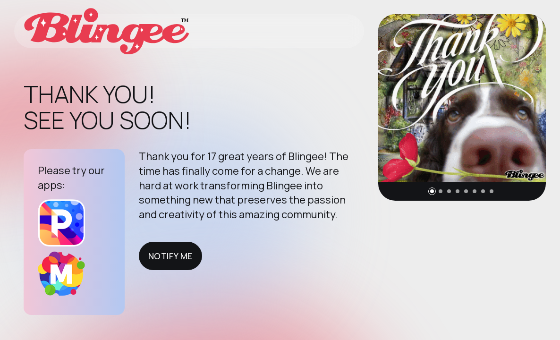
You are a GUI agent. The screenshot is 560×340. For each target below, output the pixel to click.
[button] (432, 191)
